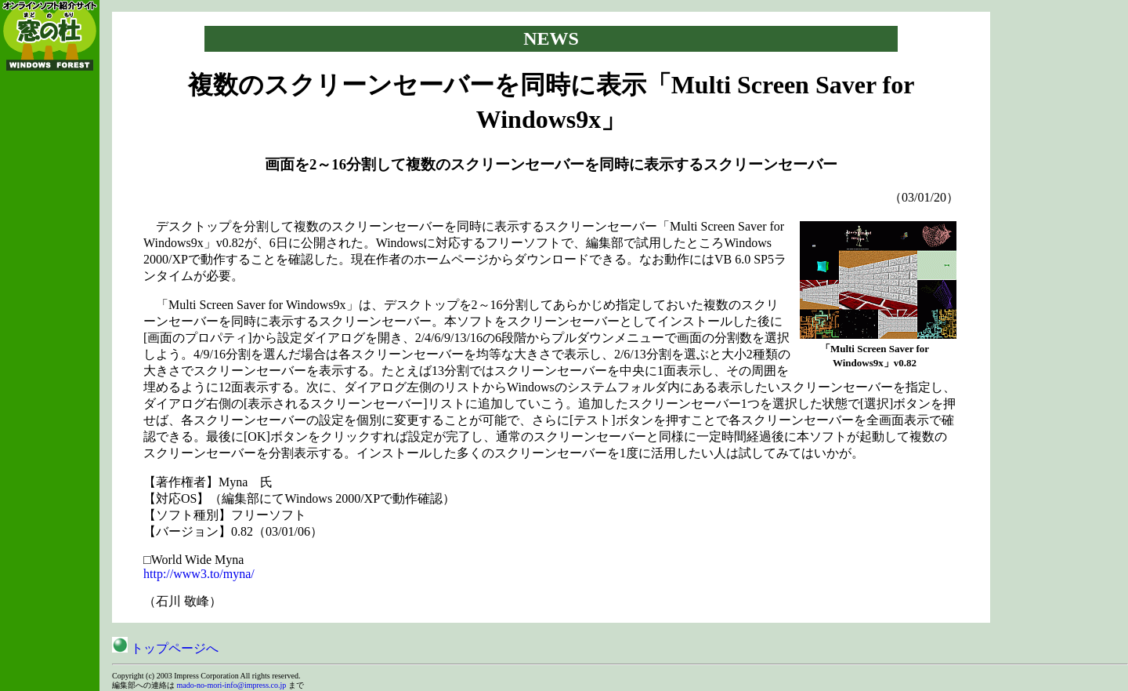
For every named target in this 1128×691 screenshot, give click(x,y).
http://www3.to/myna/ (199, 573)
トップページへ (165, 648)
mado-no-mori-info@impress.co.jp (232, 685)
